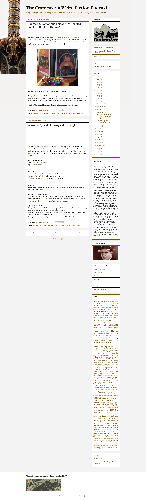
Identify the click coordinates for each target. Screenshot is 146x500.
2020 (97, 90)
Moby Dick (115, 385)
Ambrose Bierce (97, 303)
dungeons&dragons (60, 113)
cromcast (116, 327)
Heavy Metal (97, 360)
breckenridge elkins (98, 315)
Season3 (101, 427)
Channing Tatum (105, 317)
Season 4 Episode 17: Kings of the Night (52, 125)
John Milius (109, 369)
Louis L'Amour (102, 382)
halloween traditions (106, 357)
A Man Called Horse (98, 300)
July (98, 128)
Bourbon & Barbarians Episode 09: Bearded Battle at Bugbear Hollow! (54, 25)
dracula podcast (99, 340)
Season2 (115, 425)
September (101, 112)
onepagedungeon (105, 393)
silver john (104, 431)
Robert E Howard (59, 225)
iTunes (67, 199)
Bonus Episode (112, 309)
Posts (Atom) (61, 239)
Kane (102, 371)
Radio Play (115, 400)
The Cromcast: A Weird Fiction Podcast (66, 8)
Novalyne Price (104, 391)
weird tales (96, 447)
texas (114, 437)
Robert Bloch (104, 410)
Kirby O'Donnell (97, 377)
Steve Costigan (113, 433)
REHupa (96, 286)
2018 (97, 96)
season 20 (111, 422)
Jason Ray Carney (98, 367)
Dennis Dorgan (114, 335)
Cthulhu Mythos (104, 331)
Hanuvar (102, 358)
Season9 (115, 429)
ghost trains (112, 352)
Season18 (109, 425)
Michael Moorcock (99, 385)
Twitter (80, 196)
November (100, 106)
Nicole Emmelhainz (98, 389)
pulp (109, 400)
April (99, 137)
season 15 (97, 420)
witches (100, 449)
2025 (97, 76)
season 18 (97, 422)
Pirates (111, 395)
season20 (95, 427)
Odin (97, 393)
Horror (116, 362)
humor (116, 364)
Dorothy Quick (108, 337)
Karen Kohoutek (109, 371)
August (99, 126)
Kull (45, 225)
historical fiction (102, 362)
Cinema (110, 319)
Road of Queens (104, 407)
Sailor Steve (110, 416)
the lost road (76, 225)
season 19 (105, 422)
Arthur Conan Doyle (105, 305)
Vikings (116, 445)
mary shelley (114, 384)
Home (57, 233)
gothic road (114, 353)
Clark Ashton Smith (99, 321)
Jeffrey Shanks (107, 368)
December (100, 104)
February (100, 142)
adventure (115, 300)
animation (113, 303)
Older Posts (82, 233)
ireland (105, 366)
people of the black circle (102, 395)
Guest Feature (103, 355)
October (100, 109)
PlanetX (116, 395)
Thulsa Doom (110, 443)
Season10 (99, 424)
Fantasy (116, 347)
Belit (117, 305)
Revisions (96, 406)
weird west (103, 447)
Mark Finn (96, 276)
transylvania (96, 445)
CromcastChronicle (98, 329)
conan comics (114, 321)
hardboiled (108, 359)
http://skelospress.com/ (35, 165)
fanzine (106, 348)
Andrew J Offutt (107, 303)
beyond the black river (99, 307)
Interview (100, 366)
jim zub (114, 367)
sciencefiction (97, 418)
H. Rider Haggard (113, 355)
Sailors (117, 416)
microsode (108, 385)
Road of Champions (106, 406)
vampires (103, 445)
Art (117, 303)
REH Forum (97, 282)
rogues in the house (106, 415)
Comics (108, 321)
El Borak (103, 345)
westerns (109, 447)
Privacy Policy (97, 56)
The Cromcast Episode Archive (103, 48)
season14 (96, 425)
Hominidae (110, 362)
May (98, 134)
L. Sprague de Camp (112, 377)
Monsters (96, 387)
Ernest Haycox (114, 345)
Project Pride (97, 279)
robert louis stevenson (108, 413)
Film (111, 348)
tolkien (116, 443)
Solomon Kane (112, 431)
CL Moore (115, 319)
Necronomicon (114, 387)
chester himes (97, 319)
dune (117, 340)
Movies (106, 387)
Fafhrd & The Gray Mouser (103, 347)
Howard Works (98, 272)
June (99, 131)
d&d (52, 113)
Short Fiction (96, 431)
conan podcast (97, 322)
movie (101, 387)
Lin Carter (102, 380)
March (99, 140)
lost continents (110, 380)
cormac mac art (98, 327)
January (100, 145)
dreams (110, 340)
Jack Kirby (110, 366)
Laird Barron (97, 378)
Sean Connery (106, 418)
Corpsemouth (108, 327)
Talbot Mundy (102, 437)
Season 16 (106, 420)
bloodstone (102, 309)
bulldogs (116, 315)
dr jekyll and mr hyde (106, 339)
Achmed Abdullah (108, 300)
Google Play (39, 201)
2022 (97, 85)
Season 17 (114, 420)
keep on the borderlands (75, 113)
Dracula (116, 339)
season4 (68, 225)
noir (106, 389)
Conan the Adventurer (111, 322)
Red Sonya (105, 404)
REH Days (114, 404)
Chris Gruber (104, 319)
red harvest (115, 402)
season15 (103, 425)
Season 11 (115, 418)
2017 (97, 98)
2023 (97, 82)
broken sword (109, 315)
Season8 (109, 429)
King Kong (115, 375)
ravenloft (96, 402)
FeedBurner (48, 199)
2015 (97, 149)
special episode (99, 433)
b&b (34, 113)
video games (109, 445)
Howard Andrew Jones (99, 364)
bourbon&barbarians (43, 113)
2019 (97, 93)
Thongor (104, 443)
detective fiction (98, 337)
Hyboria (95, 366)
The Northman (97, 442)
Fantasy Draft (97, 348)
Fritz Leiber (114, 350)
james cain (115, 366)
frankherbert (105, 350)
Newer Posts (32, 233)
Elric (108, 345)
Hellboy (112, 360)
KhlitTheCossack (107, 375)
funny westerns (97, 352)
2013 (97, 154)
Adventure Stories (99, 301)
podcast (50, 225)
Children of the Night (46, 174)
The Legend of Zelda (104, 440)
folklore (116, 348)
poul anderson (103, 400)
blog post (108, 307)
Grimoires (96, 355)
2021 (97, 87)
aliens (116, 301)
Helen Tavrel (105, 360)
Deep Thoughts (103, 335)
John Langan (102, 369)
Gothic (99, 353)
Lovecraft (110, 382)
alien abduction (110, 301)
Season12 (107, 424)
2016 (97, 101)
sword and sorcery (108, 435)
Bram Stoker (102, 314)
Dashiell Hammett (104, 333)
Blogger (84, 496)
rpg (113, 415)
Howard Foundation (99, 269)
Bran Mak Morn (38, 225)
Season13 (115, 424)
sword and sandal (97, 435)
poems (104, 398)
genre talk (105, 352)
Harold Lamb (115, 358)
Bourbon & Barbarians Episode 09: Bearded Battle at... (104, 116)
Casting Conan (97, 317)
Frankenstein (97, 350)
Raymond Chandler (106, 402)
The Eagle (113, 438)
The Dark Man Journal (104, 438)
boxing (95, 314)
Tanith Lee (109, 437)
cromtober (109, 329)
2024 (97, 79)
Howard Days (110, 364)
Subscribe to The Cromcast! (102, 67)
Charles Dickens (114, 317)
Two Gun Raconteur (99, 289)
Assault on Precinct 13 (38, 178)
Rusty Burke (101, 416)
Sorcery (44, 176)
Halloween (96, 357)
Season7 (103, 429)
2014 (97, 151)
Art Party (96, 305)
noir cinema (111, 389)
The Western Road (107, 442)
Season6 (96, 429)
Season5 (115, 427)
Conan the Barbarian (105, 325)
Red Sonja (96, 404)
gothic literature (106, 353)
